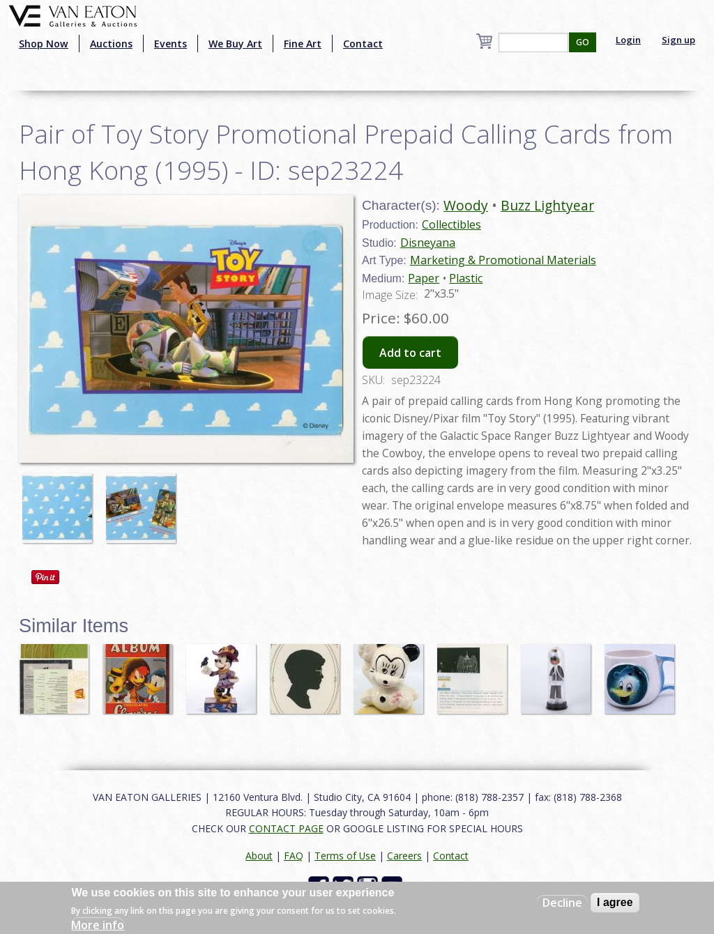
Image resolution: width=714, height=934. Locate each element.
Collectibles (451, 224)
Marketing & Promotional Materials (503, 260)
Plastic (466, 278)
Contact (363, 43)
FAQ (293, 855)
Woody (465, 205)
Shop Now (43, 43)
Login (628, 39)
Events (170, 43)
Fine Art (302, 43)
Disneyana (427, 242)
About (259, 855)
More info (97, 925)
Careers (404, 855)
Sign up (678, 39)
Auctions (111, 43)
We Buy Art (235, 43)
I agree (615, 902)
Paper (423, 278)
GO (582, 42)
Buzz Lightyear (547, 205)
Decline (562, 902)
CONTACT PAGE (286, 828)
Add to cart (410, 352)
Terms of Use (345, 855)
